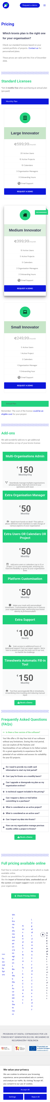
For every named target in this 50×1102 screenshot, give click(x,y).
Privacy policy (32, 964)
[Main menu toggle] (44, 5)
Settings (12, 1097)
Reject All (35, 1097)
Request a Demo (25, 191)
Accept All (25, 1089)
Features (13, 930)
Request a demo (30, 5)
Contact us (33, 48)
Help (23, 942)
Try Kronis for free (23, 964)
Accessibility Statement (13, 1001)
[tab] (25, 102)
